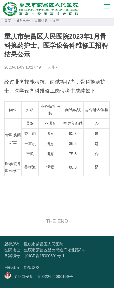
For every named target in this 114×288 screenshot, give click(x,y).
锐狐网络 (32, 267)
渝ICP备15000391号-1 (44, 256)
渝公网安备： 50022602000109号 (38, 275)
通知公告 (23, 21)
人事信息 (41, 21)
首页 (7, 21)
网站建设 (12, 267)
